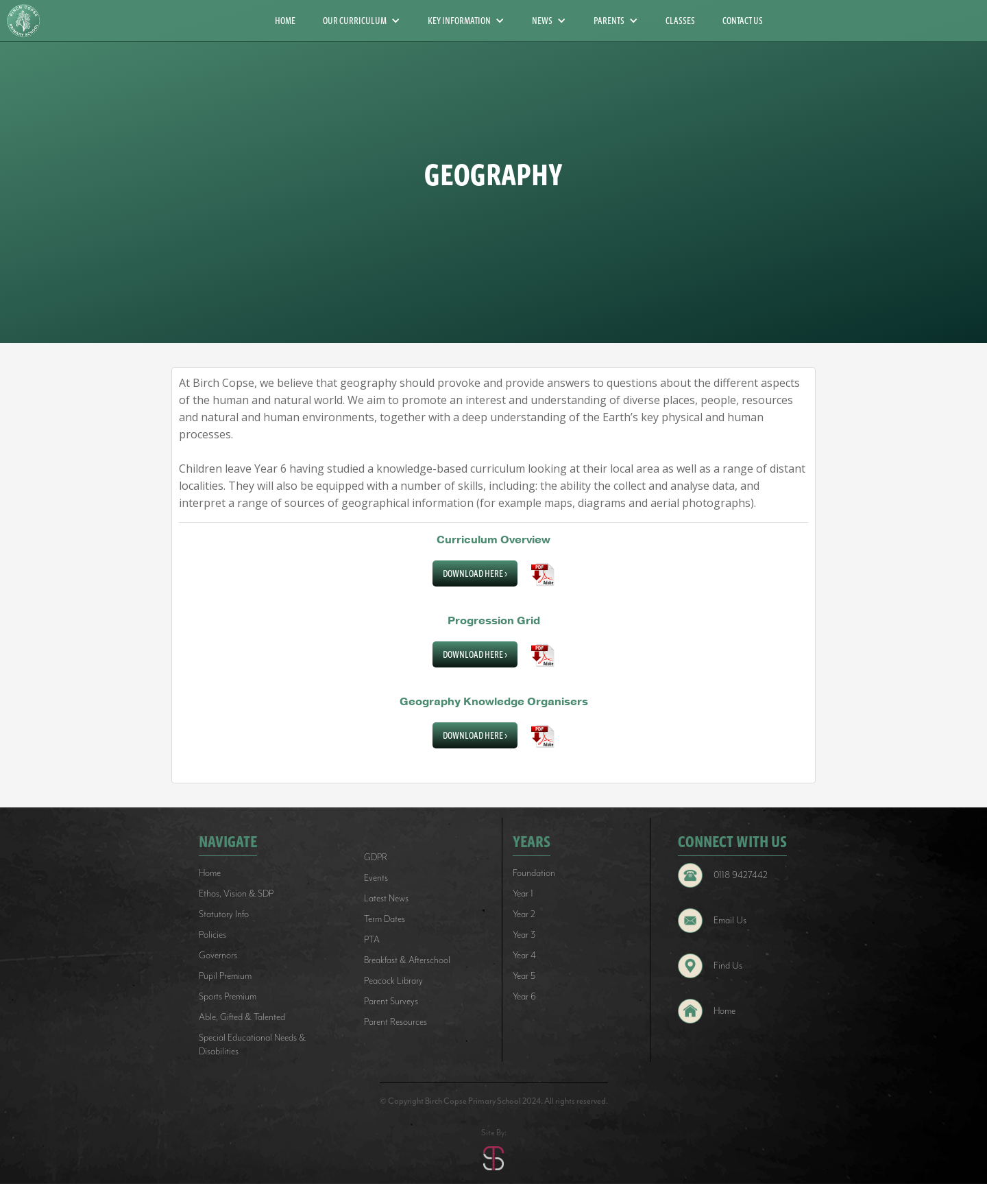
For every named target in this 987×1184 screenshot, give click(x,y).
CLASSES (680, 20)
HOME (285, 20)
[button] (361, 20)
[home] (29, 21)
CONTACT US (742, 20)
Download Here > (475, 573)
